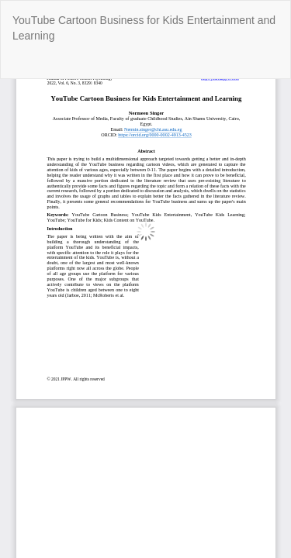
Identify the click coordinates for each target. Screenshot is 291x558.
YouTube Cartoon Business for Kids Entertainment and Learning (143, 28)
